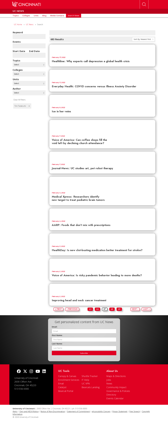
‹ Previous (72, 309)
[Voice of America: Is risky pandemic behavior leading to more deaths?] (102, 263)
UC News (29, 24)
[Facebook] (19, 371)
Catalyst (62, 387)
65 (90, 309)
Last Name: (57, 343)
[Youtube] (38, 371)
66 (97, 309)
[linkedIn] (44, 371)
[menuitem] (16, 16)
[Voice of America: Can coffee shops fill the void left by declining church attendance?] (102, 126)
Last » (146, 309)
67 (105, 309)
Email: (54, 327)
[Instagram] (31, 371)
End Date (34, 51)
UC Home (18, 24)
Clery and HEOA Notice (29, 411)
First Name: (57, 335)
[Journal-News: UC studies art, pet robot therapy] (102, 156)
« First (58, 309)
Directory (111, 394)
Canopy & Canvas (67, 376)
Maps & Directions (116, 376)
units (16, 79)
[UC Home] (26, 4)
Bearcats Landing (91, 387)
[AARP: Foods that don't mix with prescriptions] (102, 213)
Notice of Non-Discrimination (53, 411)
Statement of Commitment (78, 411)
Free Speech (134, 411)
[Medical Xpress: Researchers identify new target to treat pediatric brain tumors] (102, 183)
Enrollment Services (68, 379)
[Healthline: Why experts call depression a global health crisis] (102, 49)
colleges (18, 69)
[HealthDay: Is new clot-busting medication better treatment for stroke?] (102, 238)
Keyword (18, 32)
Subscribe (84, 353)
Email (61, 383)
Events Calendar (115, 398)
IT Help (85, 379)
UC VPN (86, 383)
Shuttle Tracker (90, 376)
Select (29, 64)
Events (17, 41)
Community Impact (116, 387)
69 (119, 309)
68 (112, 309)
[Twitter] (25, 371)
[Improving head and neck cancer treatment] (102, 288)
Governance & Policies (118, 390)
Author (17, 88)
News (109, 383)
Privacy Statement (119, 411)
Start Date (19, 51)
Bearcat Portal (65, 390)
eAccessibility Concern (101, 411)
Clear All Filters (19, 100)
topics (16, 60)
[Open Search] (144, 4)
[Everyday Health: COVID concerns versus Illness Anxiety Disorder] (102, 74)
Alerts (15, 411)
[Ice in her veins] (102, 99)
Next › (135, 309)
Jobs (108, 379)
